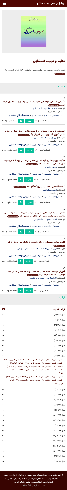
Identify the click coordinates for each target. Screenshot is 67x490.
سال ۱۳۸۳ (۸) (59, 446)
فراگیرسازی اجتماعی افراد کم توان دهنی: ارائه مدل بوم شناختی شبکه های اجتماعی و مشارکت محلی (34, 162)
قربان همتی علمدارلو (48, 248)
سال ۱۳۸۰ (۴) (59, 461)
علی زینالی (38, 137)
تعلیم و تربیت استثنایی (49, 61)
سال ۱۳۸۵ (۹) (59, 435)
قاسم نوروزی (51, 219)
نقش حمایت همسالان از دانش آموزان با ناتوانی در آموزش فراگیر (36, 243)
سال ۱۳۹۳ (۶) (59, 399)
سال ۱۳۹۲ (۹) (59, 404)
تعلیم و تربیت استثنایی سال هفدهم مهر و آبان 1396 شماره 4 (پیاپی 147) (34, 366)
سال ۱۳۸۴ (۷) (59, 440)
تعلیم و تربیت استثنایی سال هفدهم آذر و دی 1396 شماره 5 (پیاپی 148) (35, 363)
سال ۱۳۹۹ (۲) (59, 340)
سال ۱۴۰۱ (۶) (59, 330)
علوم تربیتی (36, 115)
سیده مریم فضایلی (36, 278)
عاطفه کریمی (39, 219)
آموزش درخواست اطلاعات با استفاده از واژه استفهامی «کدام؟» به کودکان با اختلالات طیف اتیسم (36, 273)
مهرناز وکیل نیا (51, 137)
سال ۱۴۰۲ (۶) (59, 325)
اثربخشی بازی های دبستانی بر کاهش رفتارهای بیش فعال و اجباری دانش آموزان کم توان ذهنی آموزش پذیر (34, 132)
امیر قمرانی (37, 108)
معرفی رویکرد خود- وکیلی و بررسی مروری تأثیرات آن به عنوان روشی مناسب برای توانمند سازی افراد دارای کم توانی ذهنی (34, 214)
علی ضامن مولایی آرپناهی (27, 248)
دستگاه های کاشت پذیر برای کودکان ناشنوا (38, 186)
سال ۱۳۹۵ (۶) (59, 389)
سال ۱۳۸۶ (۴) (59, 430)
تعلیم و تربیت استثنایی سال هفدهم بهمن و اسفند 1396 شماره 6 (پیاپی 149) (33, 359)
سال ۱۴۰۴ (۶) (59, 314)
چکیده (29, 121)
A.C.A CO (26, 485)
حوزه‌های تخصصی (51, 115)
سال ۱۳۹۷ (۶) (59, 350)
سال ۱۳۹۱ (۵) (59, 410)
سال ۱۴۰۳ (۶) (59, 320)
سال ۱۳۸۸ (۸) (59, 420)
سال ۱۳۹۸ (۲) (59, 345)
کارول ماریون (51, 278)
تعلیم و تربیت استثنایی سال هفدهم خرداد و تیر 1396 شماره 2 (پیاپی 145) (34, 376)
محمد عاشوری (51, 167)
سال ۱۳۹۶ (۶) (59, 355)
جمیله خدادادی (50, 108)
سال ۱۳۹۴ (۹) (59, 394)
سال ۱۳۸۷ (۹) (59, 425)
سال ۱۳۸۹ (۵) (59, 415)
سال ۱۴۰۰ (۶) (59, 335)
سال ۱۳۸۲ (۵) (59, 451)
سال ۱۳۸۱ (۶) (59, 456)
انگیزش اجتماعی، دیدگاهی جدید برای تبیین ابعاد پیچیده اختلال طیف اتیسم (34, 103)
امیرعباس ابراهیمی (49, 190)
